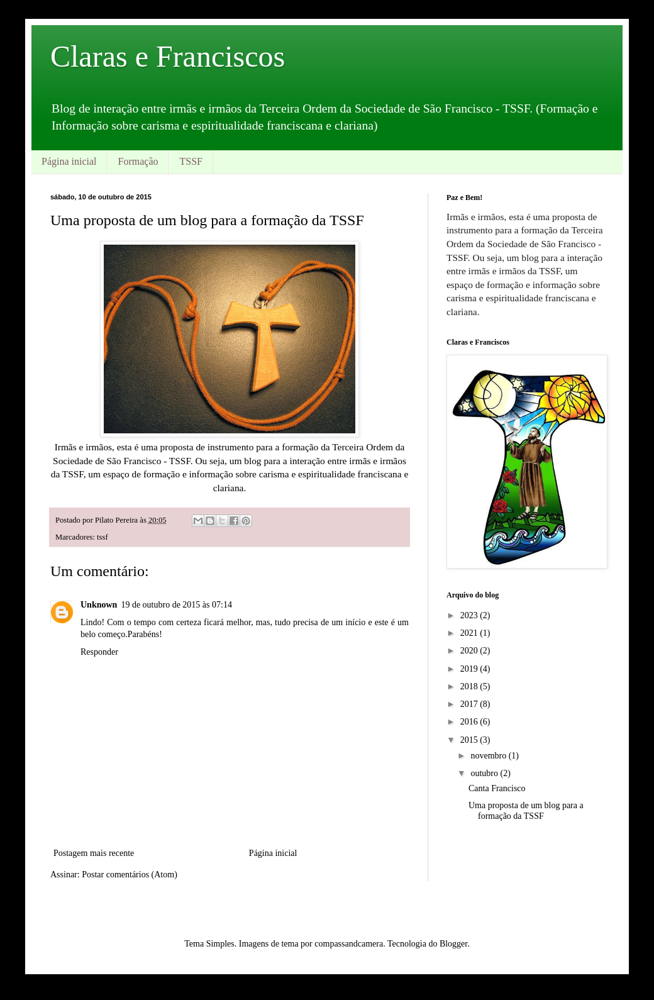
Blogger (453, 943)
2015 (470, 740)
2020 (470, 650)
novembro (489, 755)
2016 (470, 721)
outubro (485, 773)
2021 (470, 633)
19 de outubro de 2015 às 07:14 (176, 604)
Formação (138, 161)
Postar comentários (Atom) (129, 874)
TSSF (191, 161)
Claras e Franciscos (167, 56)
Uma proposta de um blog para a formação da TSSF (526, 811)
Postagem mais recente (93, 853)
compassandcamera (348, 943)
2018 (470, 686)
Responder (99, 652)
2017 (470, 704)
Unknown (98, 604)
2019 (470, 669)
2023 (470, 615)
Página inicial (69, 161)
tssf (102, 537)
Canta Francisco (497, 788)
